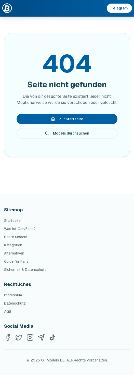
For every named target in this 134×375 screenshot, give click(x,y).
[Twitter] (18, 337)
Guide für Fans (16, 261)
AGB (7, 311)
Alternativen (14, 253)
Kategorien (13, 245)
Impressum (13, 295)
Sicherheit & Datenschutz (25, 270)
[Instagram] (30, 337)
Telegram (119, 8)
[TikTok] (52, 337)
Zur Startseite (67, 119)
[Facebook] (7, 337)
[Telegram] (41, 337)
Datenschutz (15, 303)
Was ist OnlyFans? (20, 229)
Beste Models (15, 237)
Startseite (12, 221)
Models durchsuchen (67, 133)
